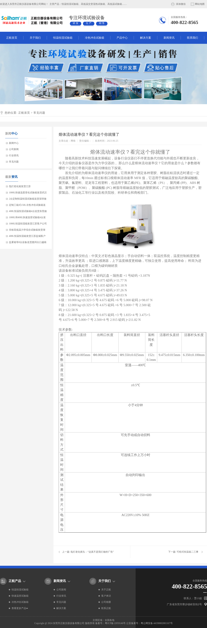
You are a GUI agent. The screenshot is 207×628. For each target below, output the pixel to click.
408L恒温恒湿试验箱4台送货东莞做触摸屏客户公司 (28, 212)
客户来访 (106, 596)
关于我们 (35, 37)
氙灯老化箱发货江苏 (20, 186)
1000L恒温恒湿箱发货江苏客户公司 (28, 223)
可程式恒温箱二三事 (187, 552)
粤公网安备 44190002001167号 (157, 623)
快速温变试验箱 (20, 596)
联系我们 (192, 37)
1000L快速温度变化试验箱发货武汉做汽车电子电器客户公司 (28, 193)
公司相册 (106, 602)
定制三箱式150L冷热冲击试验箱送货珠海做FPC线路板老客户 (27, 206)
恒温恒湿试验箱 (62, 37)
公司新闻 (14, 149)
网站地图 (200, 4)
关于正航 (106, 589)
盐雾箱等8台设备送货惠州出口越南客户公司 (27, 243)
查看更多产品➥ (20, 608)
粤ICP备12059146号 (115, 623)
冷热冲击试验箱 (94, 37)
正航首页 (11, 37)
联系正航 (106, 608)
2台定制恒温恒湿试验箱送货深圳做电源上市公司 (27, 199)
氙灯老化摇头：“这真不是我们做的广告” (92, 552)
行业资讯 (14, 155)
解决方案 (145, 37)
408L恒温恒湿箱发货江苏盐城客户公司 (27, 237)
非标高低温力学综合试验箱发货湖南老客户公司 (27, 231)
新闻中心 (14, 143)
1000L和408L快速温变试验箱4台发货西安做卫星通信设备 (27, 218)
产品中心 (122, 37)
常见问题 (39, 112)
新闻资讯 (169, 37)
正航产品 (15, 581)
